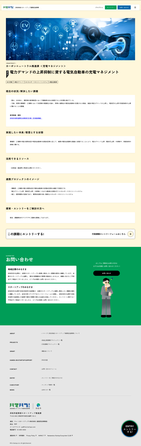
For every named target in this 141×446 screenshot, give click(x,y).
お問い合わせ (124, 7)
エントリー (111, 7)
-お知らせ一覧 (46, 390)
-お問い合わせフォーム (49, 369)
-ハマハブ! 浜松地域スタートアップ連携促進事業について (60, 333)
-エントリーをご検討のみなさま (51, 378)
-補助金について (46, 351)
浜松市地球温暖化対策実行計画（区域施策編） (26, 118)
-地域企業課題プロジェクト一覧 (51, 340)
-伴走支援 (44, 360)
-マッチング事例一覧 (48, 385)
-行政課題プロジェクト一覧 (50, 344)
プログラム (99, 7)
